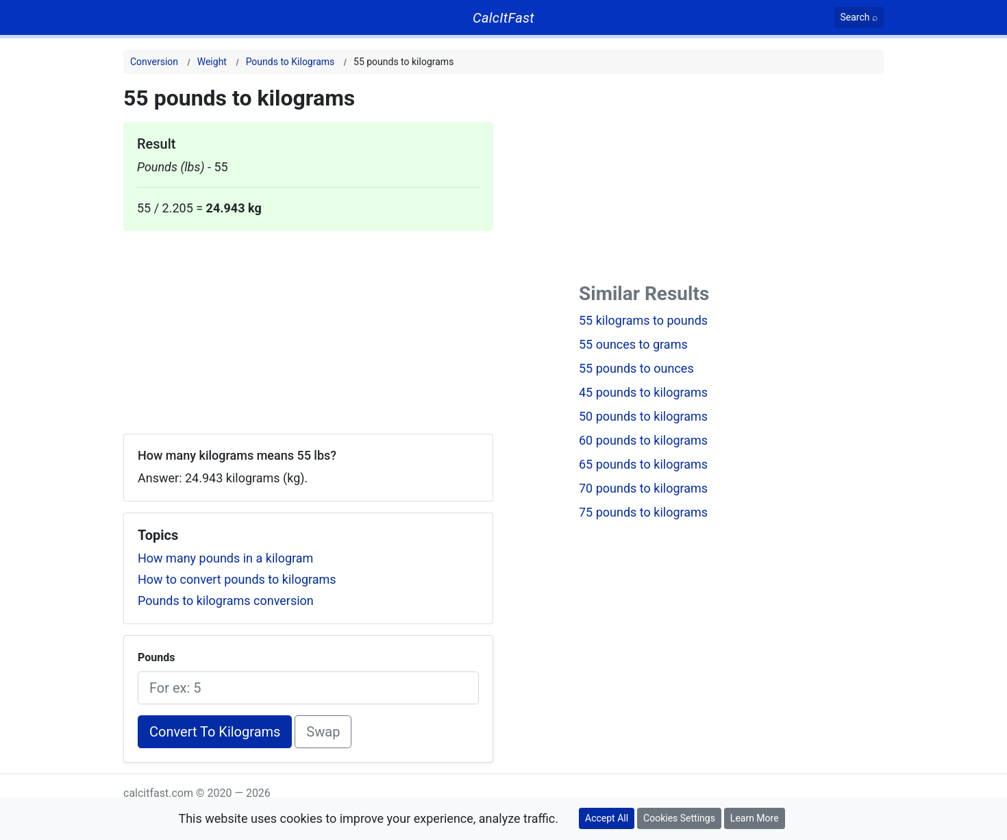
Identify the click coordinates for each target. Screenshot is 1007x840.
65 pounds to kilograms (643, 464)
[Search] (859, 17)
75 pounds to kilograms (643, 512)
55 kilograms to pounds (643, 320)
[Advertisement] (308, 327)
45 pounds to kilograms (643, 392)
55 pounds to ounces (636, 368)
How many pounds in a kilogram (225, 558)
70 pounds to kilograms (643, 488)
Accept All (606, 818)
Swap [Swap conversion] (323, 732)
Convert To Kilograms (214, 732)
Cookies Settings (679, 818)
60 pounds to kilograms (643, 440)
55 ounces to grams (633, 344)
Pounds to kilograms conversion (226, 600)
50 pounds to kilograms (643, 416)
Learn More (754, 818)
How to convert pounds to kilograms (237, 579)
